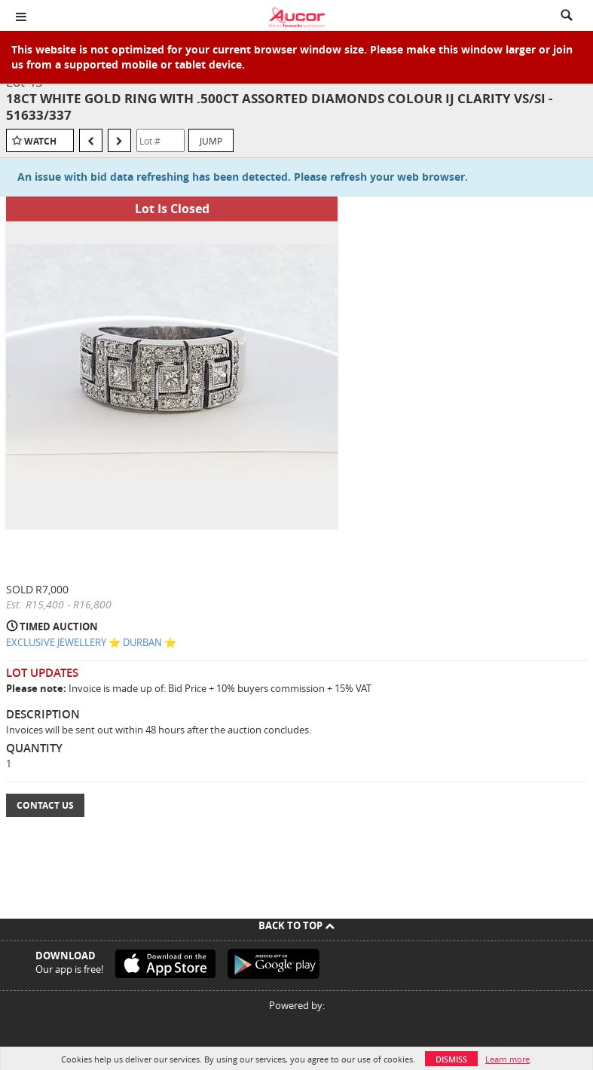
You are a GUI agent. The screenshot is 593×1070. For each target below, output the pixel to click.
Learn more (507, 1059)
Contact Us (45, 805)
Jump (211, 141)
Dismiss (451, 1059)
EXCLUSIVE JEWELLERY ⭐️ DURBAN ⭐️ (91, 642)
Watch (40, 141)
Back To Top (296, 925)
